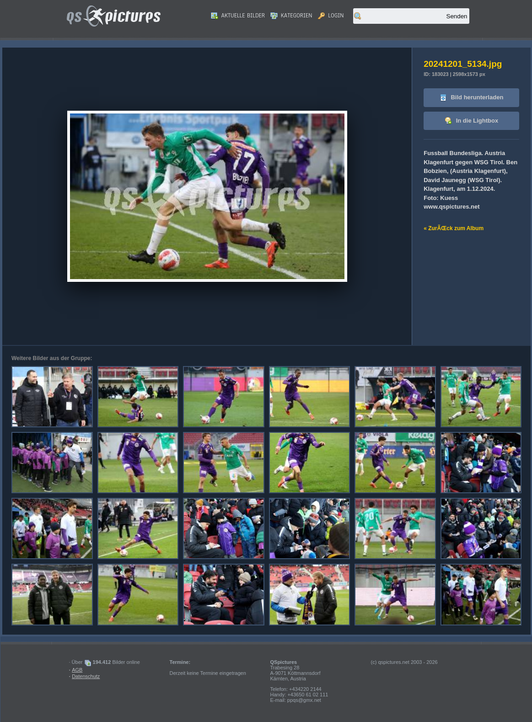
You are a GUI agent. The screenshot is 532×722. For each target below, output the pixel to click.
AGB (77, 670)
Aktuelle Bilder (238, 15)
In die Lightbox (471, 121)
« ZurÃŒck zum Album (454, 228)
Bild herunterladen (471, 98)
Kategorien (291, 15)
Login (331, 15)
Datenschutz (86, 676)
